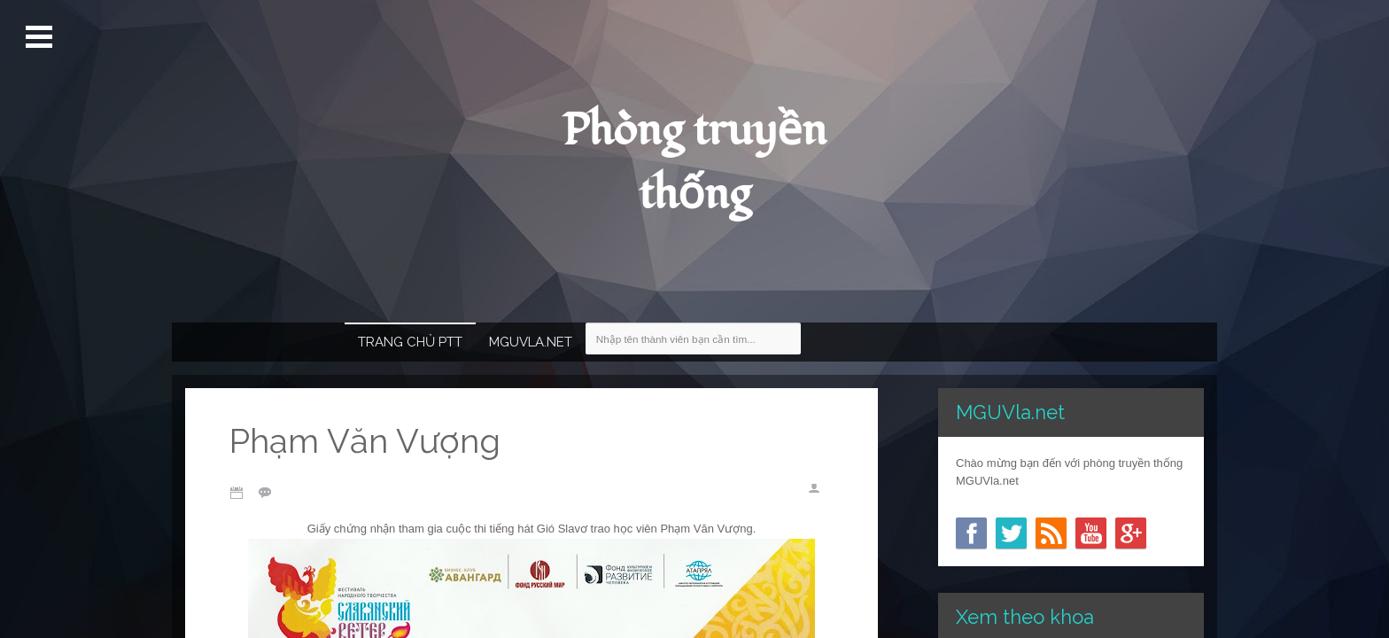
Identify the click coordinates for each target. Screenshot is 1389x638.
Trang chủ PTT (410, 342)
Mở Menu (41, 37)
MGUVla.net (530, 342)
